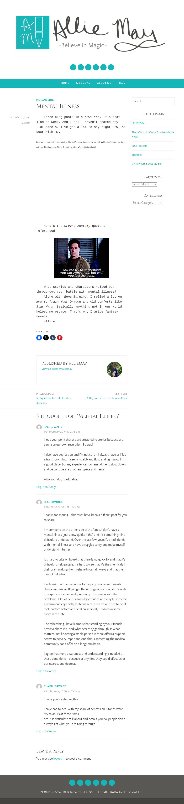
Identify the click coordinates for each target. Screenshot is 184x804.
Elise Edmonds (53, 502)
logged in (59, 758)
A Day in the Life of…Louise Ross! (107, 396)
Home (65, 82)
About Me (104, 82)
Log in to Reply (46, 487)
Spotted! (137, 154)
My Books (83, 82)
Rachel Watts (53, 427)
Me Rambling (45, 99)
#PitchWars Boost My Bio (147, 163)
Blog (122, 82)
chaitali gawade (55, 686)
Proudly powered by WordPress (66, 792)
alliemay (26, 123)
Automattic (133, 792)
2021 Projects (139, 145)
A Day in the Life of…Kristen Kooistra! (58, 398)
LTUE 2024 (138, 123)
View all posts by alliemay (56, 368)
